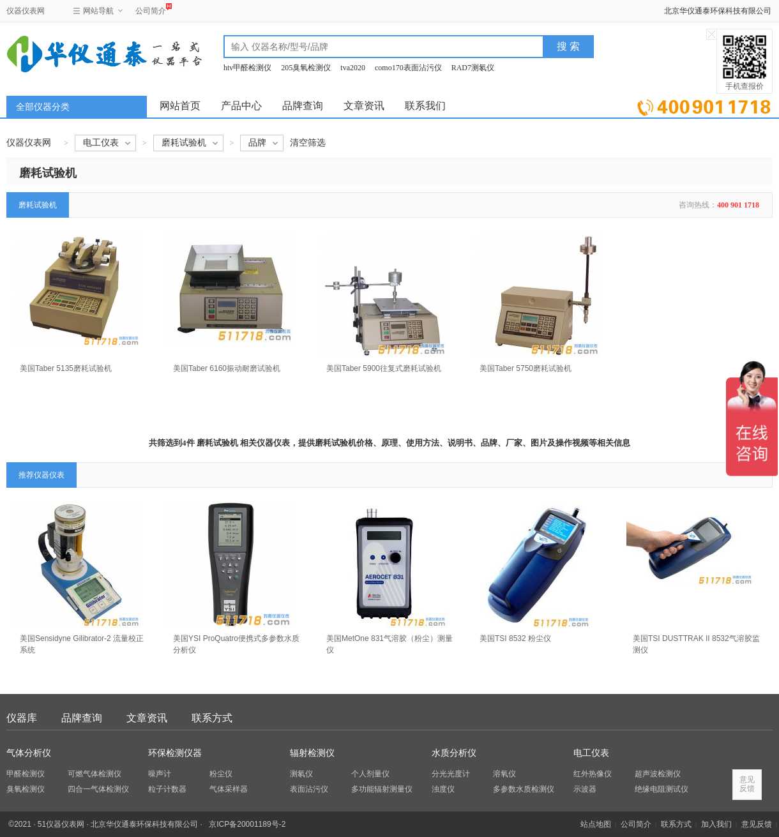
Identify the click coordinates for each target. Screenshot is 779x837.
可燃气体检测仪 (94, 773)
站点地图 (595, 824)
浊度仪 (443, 789)
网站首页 (180, 105)
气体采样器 (228, 789)
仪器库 (21, 718)
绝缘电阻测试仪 (661, 789)
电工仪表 (591, 753)
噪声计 (159, 773)
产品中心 (241, 105)
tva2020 (352, 67)
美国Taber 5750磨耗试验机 (525, 368)
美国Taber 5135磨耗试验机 (66, 368)
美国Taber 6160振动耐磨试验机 (226, 368)
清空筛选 (308, 142)
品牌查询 (302, 105)
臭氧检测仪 (25, 789)
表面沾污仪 (309, 789)
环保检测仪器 (175, 753)
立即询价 (704, 105)
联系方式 (212, 718)
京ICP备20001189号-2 (247, 824)
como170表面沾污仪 (408, 67)
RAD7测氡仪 (472, 67)
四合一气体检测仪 (98, 789)
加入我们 (716, 824)
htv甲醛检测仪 (247, 67)
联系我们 (425, 105)
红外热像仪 (592, 773)
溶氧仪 (504, 773)
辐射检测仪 (312, 753)
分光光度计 (451, 773)
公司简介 (150, 9)
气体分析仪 (28, 753)
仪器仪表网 (25, 10)
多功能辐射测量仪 (381, 789)
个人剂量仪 (370, 773)
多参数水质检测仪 (523, 789)
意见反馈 (756, 824)
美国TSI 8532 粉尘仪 (515, 638)
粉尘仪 (220, 773)
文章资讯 (364, 105)
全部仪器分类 (43, 107)
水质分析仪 (454, 753)
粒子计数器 (167, 789)
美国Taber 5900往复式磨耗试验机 (383, 368)
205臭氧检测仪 (306, 67)
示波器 (584, 789)
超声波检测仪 (658, 773)
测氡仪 (301, 773)
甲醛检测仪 (25, 773)
